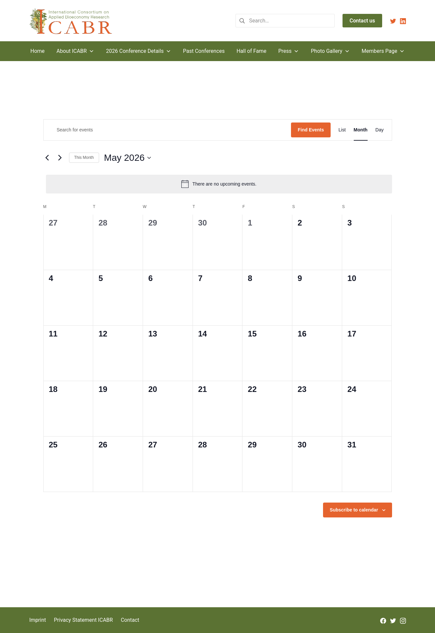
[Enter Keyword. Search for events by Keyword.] (167, 130)
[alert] (219, 184)
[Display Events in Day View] (380, 130)
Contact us (362, 21)
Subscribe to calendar (354, 509)
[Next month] (60, 158)
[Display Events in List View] (342, 130)
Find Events (311, 129)
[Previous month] (47, 158)
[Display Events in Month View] (361, 130)
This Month (84, 157)
